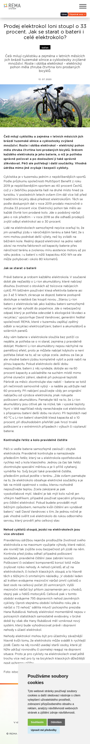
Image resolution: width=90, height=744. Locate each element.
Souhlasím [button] (37, 722)
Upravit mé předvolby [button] (44, 730)
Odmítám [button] (56, 722)
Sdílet (45, 48)
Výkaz (64, 14)
